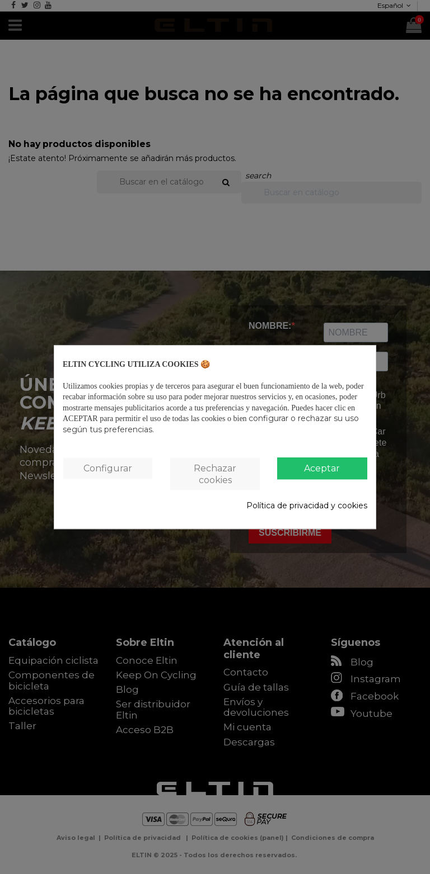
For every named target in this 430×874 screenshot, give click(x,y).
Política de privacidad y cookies (306, 506)
